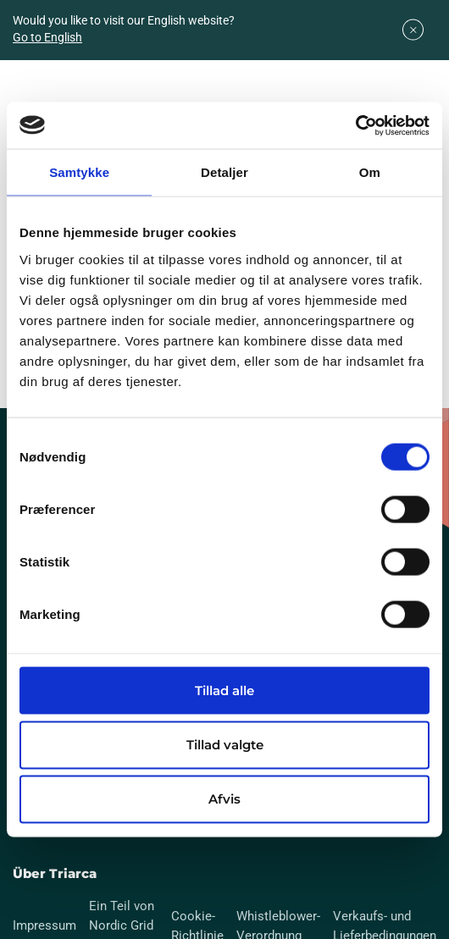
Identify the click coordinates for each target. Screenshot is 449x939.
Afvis (224, 799)
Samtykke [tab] (79, 172)
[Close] (413, 30)
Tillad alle (224, 690)
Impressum (44, 925)
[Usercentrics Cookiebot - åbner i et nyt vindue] (355, 125)
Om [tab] (369, 172)
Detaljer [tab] (224, 172)
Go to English (47, 37)
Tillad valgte (224, 745)
